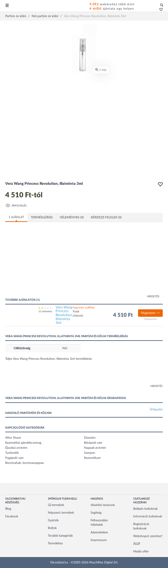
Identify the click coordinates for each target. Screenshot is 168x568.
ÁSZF (136, 543)
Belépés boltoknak (145, 508)
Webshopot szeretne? (147, 536)
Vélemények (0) (72, 217)
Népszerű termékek (61, 512)
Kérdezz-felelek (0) (106, 217)
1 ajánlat (16, 217)
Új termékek (56, 505)
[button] (160, 9)
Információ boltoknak (147, 516)
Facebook (11, 516)
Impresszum (99, 540)
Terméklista (55, 543)
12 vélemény (45, 311)
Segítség (96, 512)
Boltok (52, 528)
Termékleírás (42, 217)
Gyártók (53, 520)
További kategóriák (60, 535)
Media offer (141, 551)
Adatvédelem (99, 532)
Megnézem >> (150, 313)
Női (64, 348)
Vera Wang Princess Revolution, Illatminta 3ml (64, 315)
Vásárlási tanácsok (103, 505)
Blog (8, 508)
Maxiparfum (150, 319)
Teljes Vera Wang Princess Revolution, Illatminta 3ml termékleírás (48, 358)
